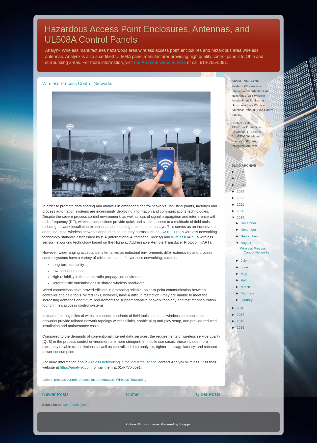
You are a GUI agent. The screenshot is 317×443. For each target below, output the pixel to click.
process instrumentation (96, 379)
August (246, 243)
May (244, 274)
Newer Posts (55, 394)
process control (65, 379)
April (244, 280)
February (247, 293)
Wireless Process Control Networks (77, 83)
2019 (240, 217)
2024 (240, 185)
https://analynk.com (76, 367)
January (247, 300)
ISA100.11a (170, 232)
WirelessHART (183, 237)
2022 (240, 198)
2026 (240, 172)
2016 (240, 321)
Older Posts (208, 394)
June (244, 267)
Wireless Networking (131, 379)
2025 (240, 178)
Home (132, 394)
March (245, 287)
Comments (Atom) (76, 405)
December (248, 223)
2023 (240, 191)
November (248, 229)
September (249, 236)
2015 (240, 327)
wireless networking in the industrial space (122, 362)
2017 (240, 314)
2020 (240, 211)
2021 (240, 204)
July (244, 260)
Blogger (185, 424)
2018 (240, 308)
